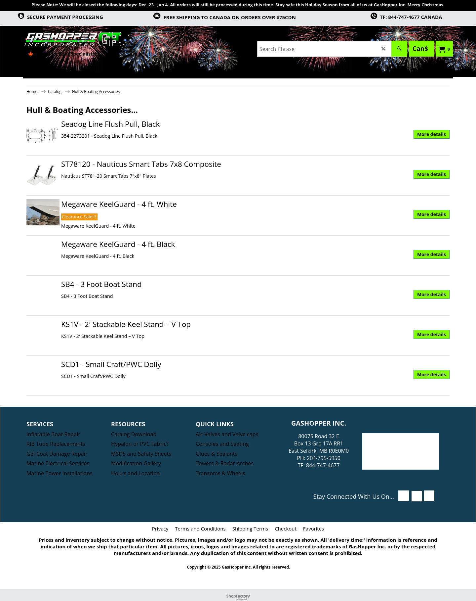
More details (431, 134)
